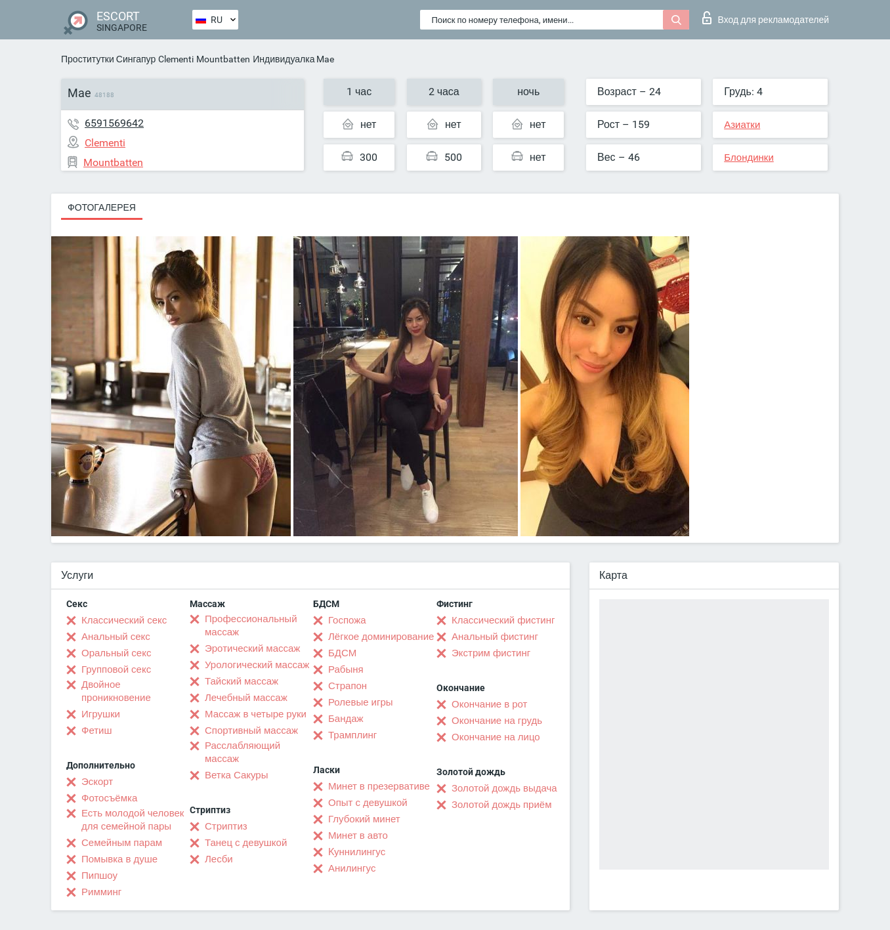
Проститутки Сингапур (108, 59)
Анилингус (351, 868)
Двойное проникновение (116, 691)
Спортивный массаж (251, 730)
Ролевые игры (360, 702)
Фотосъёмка (109, 798)
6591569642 (114, 123)
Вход (765, 18)
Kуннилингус (356, 852)
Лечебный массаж (246, 698)
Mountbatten (223, 59)
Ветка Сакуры (236, 775)
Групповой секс (116, 669)
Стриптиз (226, 826)
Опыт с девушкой (368, 803)
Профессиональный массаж (251, 625)
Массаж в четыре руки (256, 714)
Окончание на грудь (497, 721)
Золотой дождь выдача (504, 788)
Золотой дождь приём (501, 805)
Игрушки (100, 714)
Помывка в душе (119, 859)
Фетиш (96, 730)
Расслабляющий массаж (242, 752)
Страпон (347, 686)
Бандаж (346, 719)
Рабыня (346, 669)
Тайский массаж (241, 681)
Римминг (101, 892)
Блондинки (749, 157)
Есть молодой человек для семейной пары (132, 819)
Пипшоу (99, 875)
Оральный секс (116, 653)
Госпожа (347, 620)
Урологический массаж (257, 665)
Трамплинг (352, 735)
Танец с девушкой (246, 843)
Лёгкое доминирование (381, 637)
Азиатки (742, 125)
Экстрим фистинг (491, 653)
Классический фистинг (503, 620)
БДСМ (342, 653)
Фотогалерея (102, 207)
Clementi (176, 59)
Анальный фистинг (495, 637)
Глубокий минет (364, 819)
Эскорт (97, 782)
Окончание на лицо (496, 737)
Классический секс (124, 620)
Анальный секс (115, 637)
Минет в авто (358, 835)
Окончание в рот (489, 704)
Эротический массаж (252, 648)
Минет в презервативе (379, 786)
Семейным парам (121, 843)
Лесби (219, 859)
